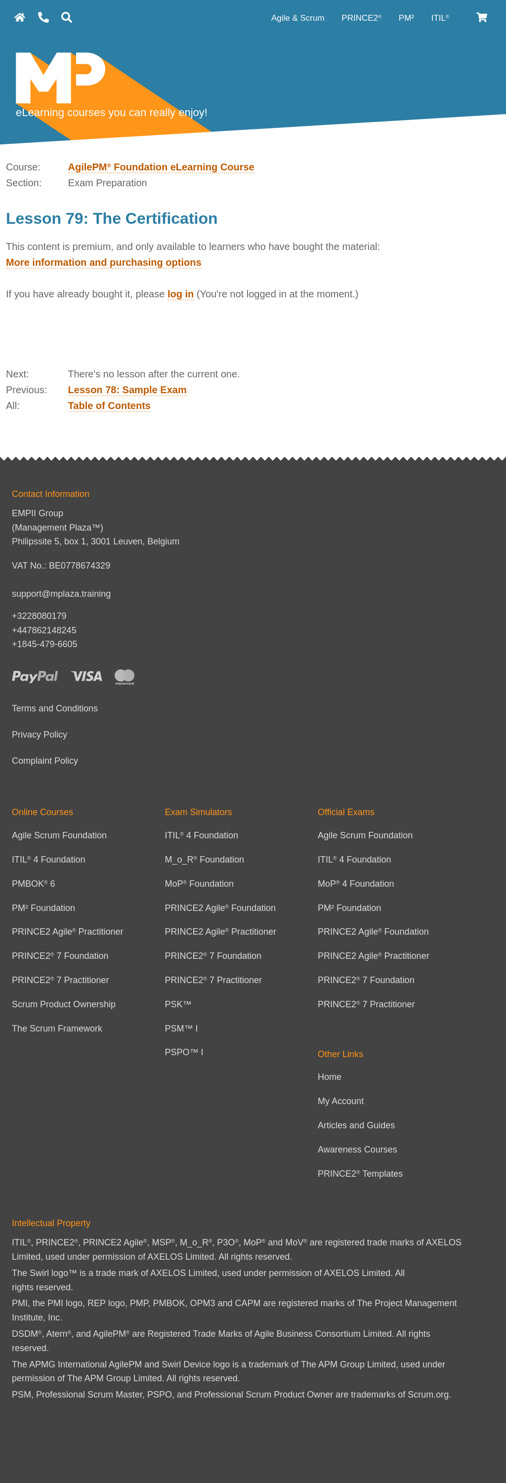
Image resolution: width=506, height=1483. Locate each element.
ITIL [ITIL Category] (440, 18)
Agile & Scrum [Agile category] (299, 18)
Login (115, 18)
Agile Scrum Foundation (59, 835)
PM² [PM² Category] (408, 18)
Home (329, 1077)
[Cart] (482, 17)
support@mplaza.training (61, 594)
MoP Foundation (199, 884)
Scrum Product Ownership (64, 1004)
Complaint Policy (45, 761)
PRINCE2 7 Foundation (60, 956)
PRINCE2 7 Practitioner (60, 980)
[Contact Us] (43, 17)
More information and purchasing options (104, 262)
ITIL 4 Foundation (48, 860)
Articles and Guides (356, 1125)
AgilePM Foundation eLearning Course (161, 167)
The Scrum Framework (57, 1028)
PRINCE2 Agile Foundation (220, 908)
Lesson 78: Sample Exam (127, 389)
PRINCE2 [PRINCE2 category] (361, 18)
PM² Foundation (43, 908)
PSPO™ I (184, 1052)
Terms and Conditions (55, 708)
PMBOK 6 (33, 884)
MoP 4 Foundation (356, 884)
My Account (341, 1101)
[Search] (67, 17)
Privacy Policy (39, 735)
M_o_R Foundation (205, 860)
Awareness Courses (357, 1149)
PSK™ (178, 1004)
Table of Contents (109, 405)
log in (181, 293)
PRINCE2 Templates (360, 1174)
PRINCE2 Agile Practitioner (68, 932)
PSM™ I (181, 1028)
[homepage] (20, 17)
